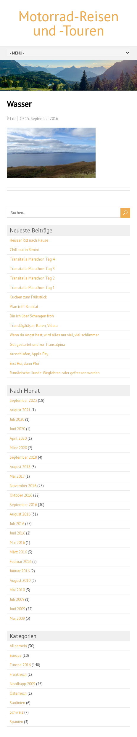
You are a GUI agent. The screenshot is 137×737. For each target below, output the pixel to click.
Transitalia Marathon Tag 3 (32, 268)
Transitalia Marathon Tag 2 (32, 278)
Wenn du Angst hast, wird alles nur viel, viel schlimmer (54, 335)
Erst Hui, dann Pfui (24, 363)
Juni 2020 (17, 428)
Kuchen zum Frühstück (28, 297)
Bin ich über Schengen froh (32, 316)
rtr (14, 118)
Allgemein (18, 645)
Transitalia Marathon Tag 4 (32, 259)
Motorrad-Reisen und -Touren (68, 23)
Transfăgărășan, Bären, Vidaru (34, 325)
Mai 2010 (17, 590)
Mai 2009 (17, 618)
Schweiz (16, 712)
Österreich (18, 693)
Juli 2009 (17, 599)
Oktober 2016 (21, 495)
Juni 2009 (17, 608)
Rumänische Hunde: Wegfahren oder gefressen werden (55, 372)
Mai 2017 (17, 476)
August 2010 (20, 580)
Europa (16, 655)
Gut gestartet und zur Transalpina (37, 344)
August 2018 (20, 466)
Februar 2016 (20, 561)
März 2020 (18, 447)
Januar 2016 (20, 571)
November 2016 (23, 485)
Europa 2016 (20, 664)
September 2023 (23, 400)
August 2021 (20, 409)
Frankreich (18, 674)
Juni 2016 (17, 533)
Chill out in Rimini (24, 249)
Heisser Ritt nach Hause (29, 240)
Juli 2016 (17, 523)
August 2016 (20, 514)
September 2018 (23, 457)
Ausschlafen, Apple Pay (29, 354)
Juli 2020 (17, 419)
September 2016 (23, 504)
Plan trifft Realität (24, 306)
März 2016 (18, 552)
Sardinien (17, 702)
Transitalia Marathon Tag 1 (32, 287)
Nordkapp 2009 (22, 683)
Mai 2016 (17, 542)
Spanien (16, 721)
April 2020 (18, 438)
